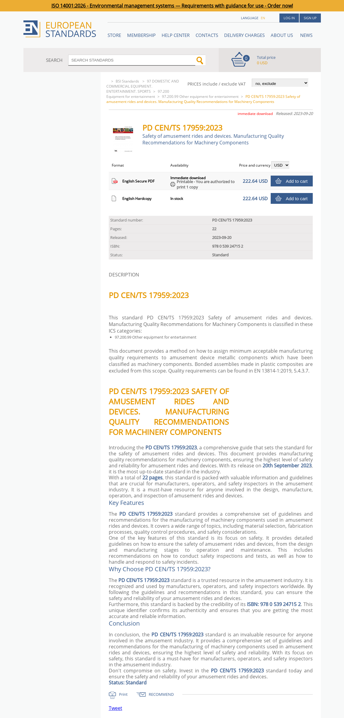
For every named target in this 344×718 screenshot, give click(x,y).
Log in (289, 18)
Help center (176, 35)
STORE (114, 35)
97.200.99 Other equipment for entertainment (200, 96)
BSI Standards (128, 81)
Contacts (207, 35)
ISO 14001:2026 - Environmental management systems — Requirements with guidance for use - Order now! (172, 5)
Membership (141, 35)
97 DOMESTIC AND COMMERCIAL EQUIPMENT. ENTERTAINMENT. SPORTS (142, 86)
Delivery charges (244, 35)
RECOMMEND (161, 694)
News (306, 35)
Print (123, 694)
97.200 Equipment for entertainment (137, 94)
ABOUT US (282, 35)
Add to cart (297, 181)
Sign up (310, 18)
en (263, 18)
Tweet (115, 708)
